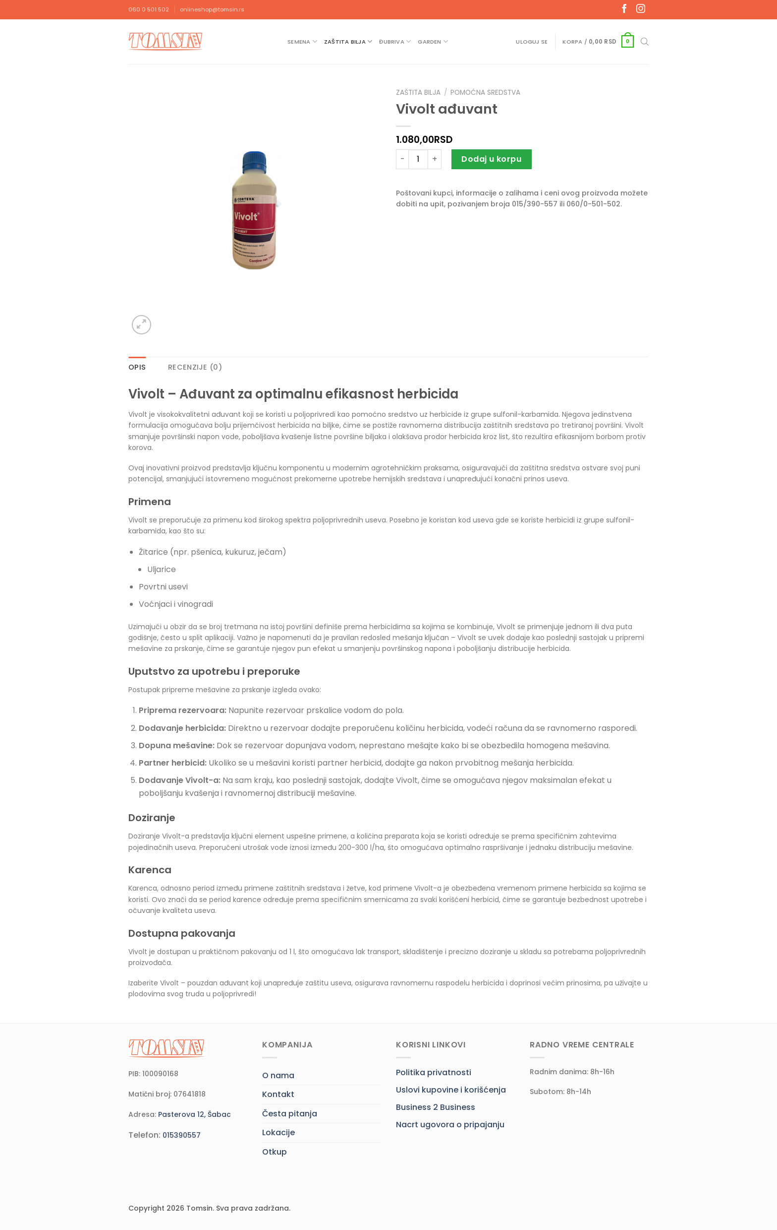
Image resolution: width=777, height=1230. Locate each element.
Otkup (274, 1152)
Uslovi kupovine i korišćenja (451, 1090)
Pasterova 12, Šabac (194, 1114)
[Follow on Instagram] (640, 9)
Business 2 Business (435, 1107)
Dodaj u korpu (491, 159)
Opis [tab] (137, 367)
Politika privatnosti (433, 1072)
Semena (302, 41)
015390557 (182, 1135)
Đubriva (395, 41)
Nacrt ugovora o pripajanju (450, 1124)
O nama (278, 1075)
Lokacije (278, 1132)
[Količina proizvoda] (418, 159)
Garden (433, 41)
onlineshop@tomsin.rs (212, 9)
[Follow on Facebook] (624, 9)
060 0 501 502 (148, 9)
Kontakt (278, 1094)
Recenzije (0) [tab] (195, 367)
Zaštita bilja (348, 41)
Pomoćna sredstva (485, 92)
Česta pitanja (289, 1113)
